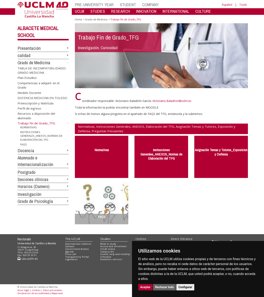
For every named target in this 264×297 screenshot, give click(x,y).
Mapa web (57, 293)
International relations (78, 243)
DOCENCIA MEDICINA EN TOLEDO (42, 98)
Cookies (36, 290)
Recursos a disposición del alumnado (36, 115)
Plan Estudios (27, 78)
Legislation (71, 259)
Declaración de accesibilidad (33, 293)
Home (78, 19)
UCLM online (107, 248)
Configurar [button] (185, 287)
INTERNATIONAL (176, 11)
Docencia (26, 150)
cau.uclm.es (28, 259)
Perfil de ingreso (29, 108)
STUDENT (128, 4)
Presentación (29, 48)
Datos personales (52, 290)
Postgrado (26, 172)
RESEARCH (120, 11)
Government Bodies (77, 248)
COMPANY (150, 4)
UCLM (79, 11)
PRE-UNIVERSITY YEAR (94, 4)
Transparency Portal (77, 256)
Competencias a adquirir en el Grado (38, 85)
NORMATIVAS (28, 127)
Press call (70, 254)
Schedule (105, 256)
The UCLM (72, 239)
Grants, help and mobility (115, 254)
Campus (69, 246)
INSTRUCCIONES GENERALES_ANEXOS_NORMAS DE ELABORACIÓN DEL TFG (41, 135)
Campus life (107, 251)
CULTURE (203, 11)
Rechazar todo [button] (164, 287)
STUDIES (97, 11)
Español (227, 5)
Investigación (29, 194)
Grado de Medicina (34, 63)
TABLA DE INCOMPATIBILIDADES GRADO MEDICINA (42, 70)
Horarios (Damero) (34, 186)
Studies (105, 239)
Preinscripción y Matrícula (35, 103)
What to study (108, 243)
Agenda (69, 251)
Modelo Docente (29, 92)
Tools (243, 5)
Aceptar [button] (145, 287)
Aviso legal (23, 290)
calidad (24, 55)
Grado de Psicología (35, 201)
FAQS (23, 144)
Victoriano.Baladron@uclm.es (171, 101)
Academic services (111, 259)
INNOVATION (146, 11)
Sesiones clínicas (33, 179)
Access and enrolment (113, 246)
